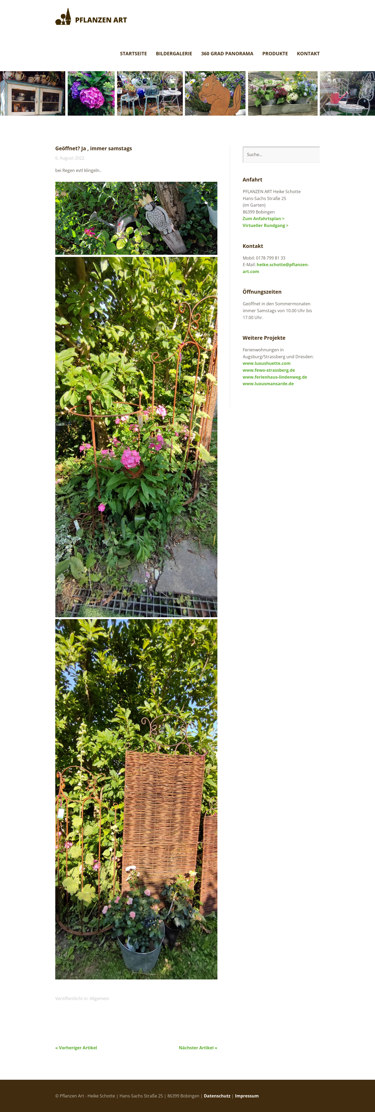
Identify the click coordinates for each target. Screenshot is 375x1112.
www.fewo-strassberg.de (269, 370)
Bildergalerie (174, 54)
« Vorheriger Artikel (76, 1048)
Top (314, 1095)
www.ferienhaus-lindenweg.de (275, 377)
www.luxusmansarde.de (268, 384)
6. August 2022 (69, 158)
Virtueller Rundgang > (266, 225)
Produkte (275, 54)
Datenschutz (217, 1096)
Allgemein (99, 998)
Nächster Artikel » (198, 1048)
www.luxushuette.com (267, 363)
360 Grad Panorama (227, 54)
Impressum (247, 1096)
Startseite (133, 54)
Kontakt (308, 54)
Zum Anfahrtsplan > (264, 218)
